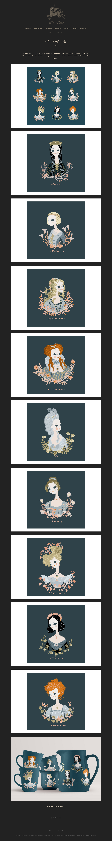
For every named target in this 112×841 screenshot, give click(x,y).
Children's (67, 28)
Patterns (58, 28)
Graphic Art (38, 28)
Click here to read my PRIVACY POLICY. (86, 835)
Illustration (48, 28)
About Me (28, 28)
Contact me (83, 28)
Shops (75, 28)
